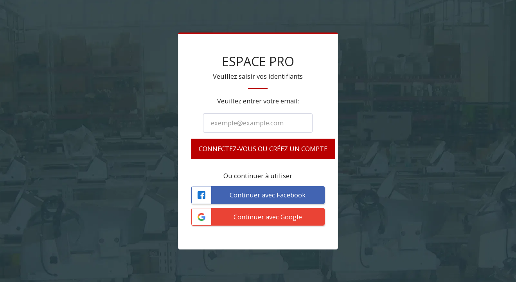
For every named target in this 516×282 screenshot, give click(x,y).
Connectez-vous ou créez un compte (263, 148)
